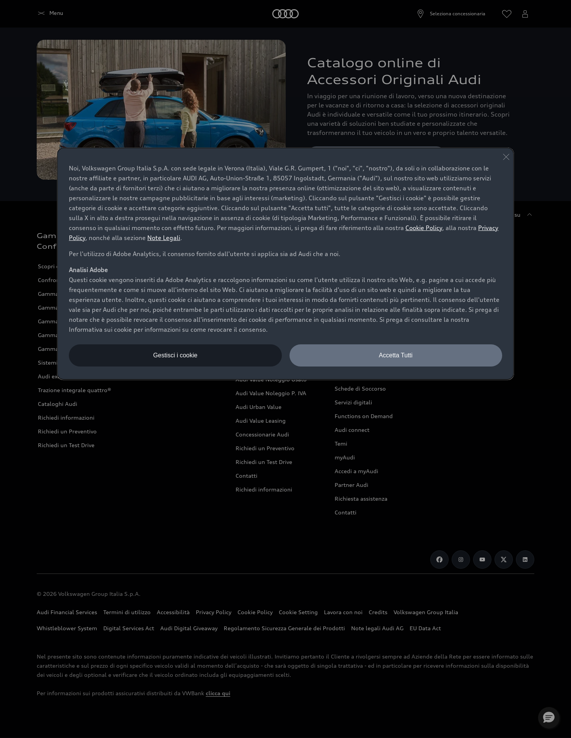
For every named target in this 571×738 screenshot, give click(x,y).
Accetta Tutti (396, 355)
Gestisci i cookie (175, 355)
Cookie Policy (423, 228)
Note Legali (163, 238)
